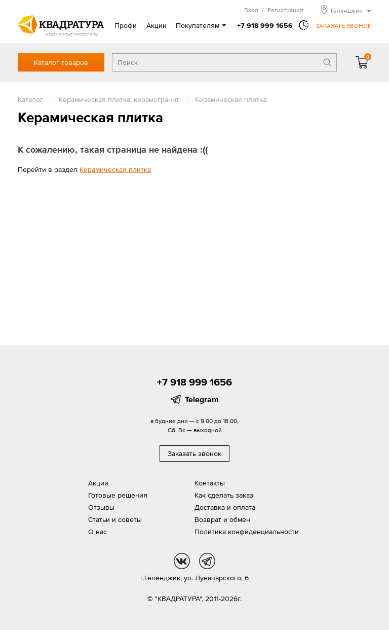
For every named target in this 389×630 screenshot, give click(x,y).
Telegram (202, 399)
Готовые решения (117, 495)
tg (207, 561)
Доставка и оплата (224, 507)
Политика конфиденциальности (246, 532)
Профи (125, 25)
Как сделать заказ (223, 495)
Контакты (209, 483)
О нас (97, 532)
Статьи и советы (115, 519)
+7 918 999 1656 (265, 25)
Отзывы (101, 507)
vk (182, 561)
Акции (156, 25)
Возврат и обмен (222, 519)
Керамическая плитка (115, 169)
